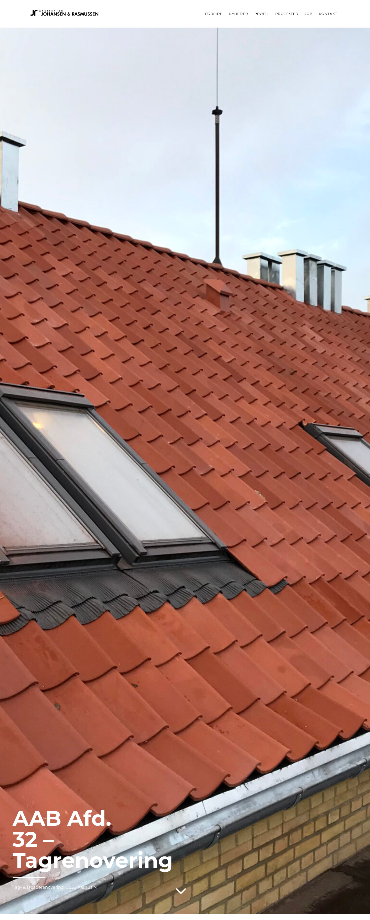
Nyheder (238, 14)
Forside (214, 14)
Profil (262, 14)
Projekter (286, 14)
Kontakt (328, 14)
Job (309, 14)
